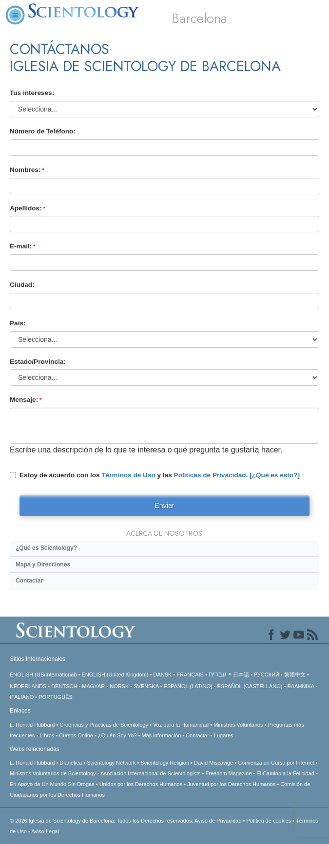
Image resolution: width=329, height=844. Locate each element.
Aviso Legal (45, 831)
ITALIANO (22, 697)
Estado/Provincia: (38, 361)
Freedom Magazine (229, 773)
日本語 (241, 674)
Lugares (223, 735)
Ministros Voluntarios (238, 725)
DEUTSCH (64, 686)
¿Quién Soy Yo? (117, 735)
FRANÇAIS (190, 674)
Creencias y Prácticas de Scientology (103, 725)
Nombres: (25, 169)
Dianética (70, 763)
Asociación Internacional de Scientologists (150, 773)
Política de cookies (268, 821)
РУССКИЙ (266, 674)
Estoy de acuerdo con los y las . (155, 475)
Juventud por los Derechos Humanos (231, 784)
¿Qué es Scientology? (46, 547)
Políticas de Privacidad (210, 475)
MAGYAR (93, 686)
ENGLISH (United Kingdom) (115, 674)
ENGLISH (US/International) (43, 674)
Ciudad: (22, 284)
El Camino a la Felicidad (285, 773)
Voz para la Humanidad (181, 725)
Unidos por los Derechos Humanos (141, 784)
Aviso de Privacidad (217, 821)
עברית (218, 674)
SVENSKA (146, 686)
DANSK (162, 674)
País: (18, 323)
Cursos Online (76, 735)
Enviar (164, 505)
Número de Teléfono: (43, 131)
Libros (46, 735)
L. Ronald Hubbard (32, 725)
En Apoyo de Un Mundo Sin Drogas (52, 784)
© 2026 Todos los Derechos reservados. (102, 821)
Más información (161, 735)
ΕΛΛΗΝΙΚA (300, 686)
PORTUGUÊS (55, 697)
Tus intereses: (32, 92)
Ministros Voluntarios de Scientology (53, 773)
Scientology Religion (164, 763)
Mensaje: (24, 399)
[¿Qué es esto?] (275, 475)
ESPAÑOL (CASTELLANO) (250, 686)
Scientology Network (111, 763)
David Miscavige (213, 763)
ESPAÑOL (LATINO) (188, 686)
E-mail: (21, 246)
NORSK (119, 686)
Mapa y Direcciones (43, 564)
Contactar (29, 580)
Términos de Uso (128, 475)
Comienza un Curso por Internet (276, 763)
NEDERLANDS (28, 686)
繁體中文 (295, 674)
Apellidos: (26, 208)
